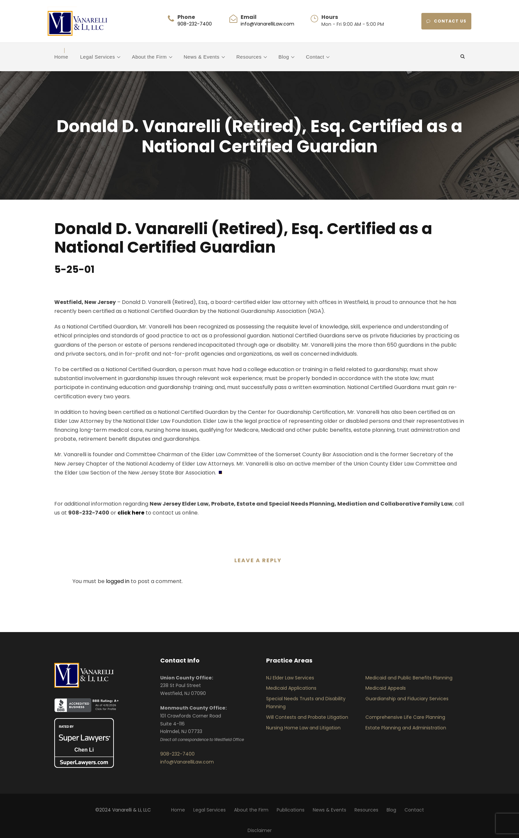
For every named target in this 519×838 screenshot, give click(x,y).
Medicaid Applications (291, 688)
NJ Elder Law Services (290, 677)
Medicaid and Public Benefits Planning (408, 677)
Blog (283, 57)
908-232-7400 (194, 24)
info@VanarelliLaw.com (267, 24)
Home (61, 57)
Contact (315, 57)
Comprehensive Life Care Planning (405, 717)
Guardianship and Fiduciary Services (406, 698)
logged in (117, 581)
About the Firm (149, 57)
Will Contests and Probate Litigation (307, 717)
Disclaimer (260, 830)
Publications (291, 810)
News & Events (201, 57)
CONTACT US (446, 21)
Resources (248, 57)
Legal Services (97, 57)
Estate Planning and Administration (405, 727)
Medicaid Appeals (385, 688)
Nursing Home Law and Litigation (303, 727)
